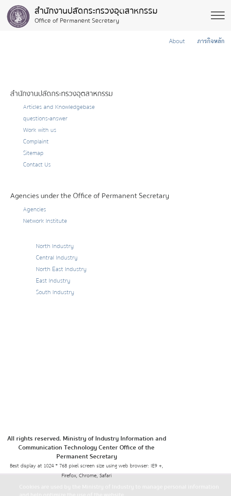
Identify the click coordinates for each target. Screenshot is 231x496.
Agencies (34, 209)
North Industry (55, 246)
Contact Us (37, 164)
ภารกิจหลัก (210, 41)
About (176, 41)
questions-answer (45, 118)
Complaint (36, 141)
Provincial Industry (46, 232)
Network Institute (45, 221)
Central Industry (57, 258)
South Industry (55, 292)
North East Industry (61, 269)
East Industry (53, 281)
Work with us (39, 130)
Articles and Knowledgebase (59, 107)
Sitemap (33, 153)
